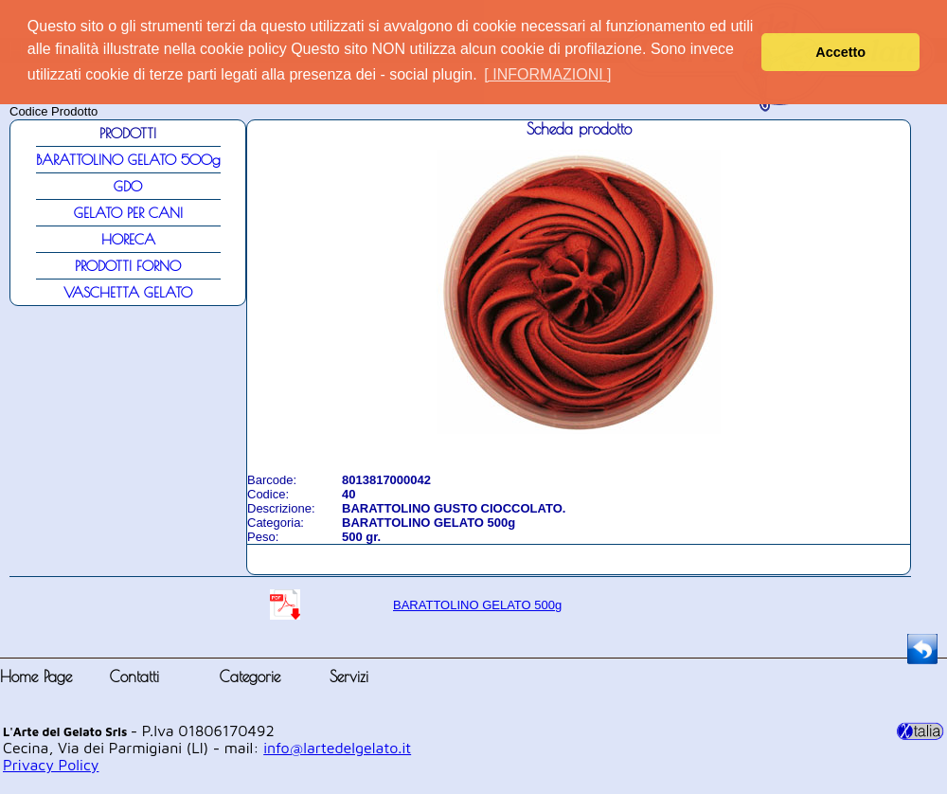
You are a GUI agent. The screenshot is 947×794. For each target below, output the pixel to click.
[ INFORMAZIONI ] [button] (547, 74)
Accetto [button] (840, 52)
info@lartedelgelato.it (337, 747)
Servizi (349, 676)
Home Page (36, 676)
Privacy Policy (50, 764)
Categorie (250, 676)
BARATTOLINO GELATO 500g (477, 605)
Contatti (134, 676)
